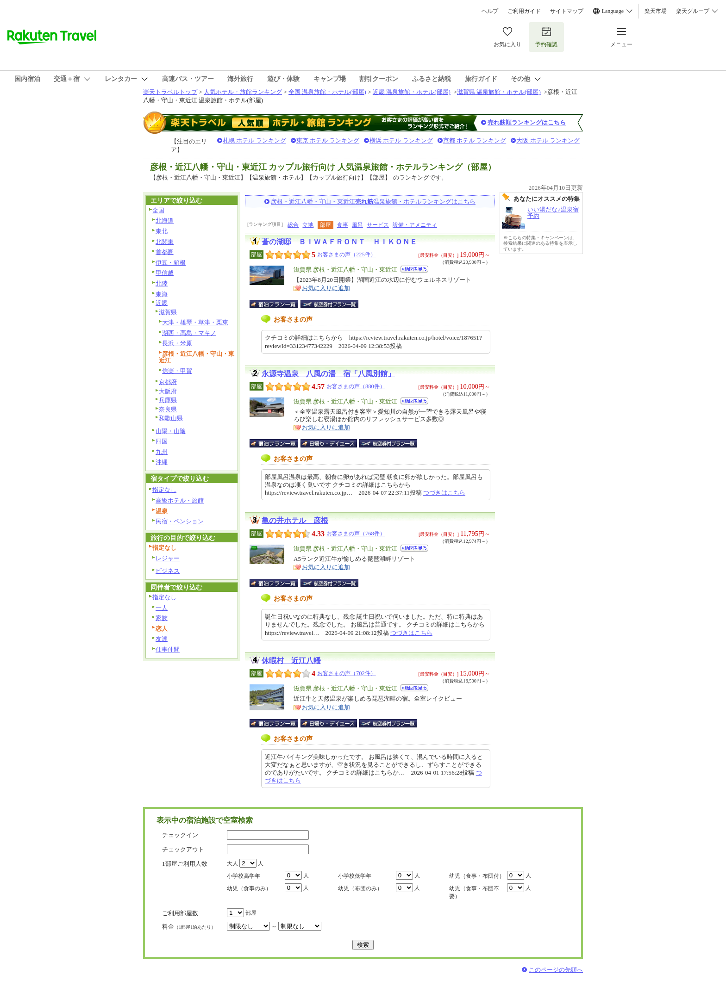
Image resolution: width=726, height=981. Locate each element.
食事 (342, 225)
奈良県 (168, 409)
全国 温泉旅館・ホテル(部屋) (327, 91)
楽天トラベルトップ (170, 91)
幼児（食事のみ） (249, 888)
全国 (158, 210)
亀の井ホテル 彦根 (295, 520)
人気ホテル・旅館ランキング (243, 91)
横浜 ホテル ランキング (401, 140)
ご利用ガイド (524, 11)
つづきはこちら (444, 492)
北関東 (165, 241)
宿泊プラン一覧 (278, 304)
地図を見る (414, 269)
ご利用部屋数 (180, 913)
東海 (162, 294)
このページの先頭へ (556, 969)
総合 (293, 225)
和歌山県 (171, 418)
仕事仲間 (168, 649)
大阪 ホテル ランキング (548, 140)
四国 (162, 441)
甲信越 (165, 272)
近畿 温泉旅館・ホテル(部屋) (412, 91)
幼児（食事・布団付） (477, 876)
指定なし (164, 489)
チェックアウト (183, 849)
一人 (162, 607)
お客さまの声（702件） (346, 673)
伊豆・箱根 (171, 262)
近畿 (162, 302)
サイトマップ (566, 11)
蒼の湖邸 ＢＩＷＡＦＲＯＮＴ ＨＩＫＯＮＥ (339, 242)
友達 (162, 638)
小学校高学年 (243, 876)
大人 (232, 863)
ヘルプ (490, 11)
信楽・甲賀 (177, 370)
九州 (162, 451)
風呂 (357, 225)
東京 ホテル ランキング (328, 140)
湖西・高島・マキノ (189, 332)
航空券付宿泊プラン (329, 304)
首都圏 (165, 251)
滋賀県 (168, 312)
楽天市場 (656, 11)
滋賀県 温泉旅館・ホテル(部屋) (499, 91)
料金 (189, 926)
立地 (307, 225)
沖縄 (162, 462)
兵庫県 (168, 400)
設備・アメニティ (415, 225)
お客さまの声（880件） (355, 386)
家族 (162, 618)
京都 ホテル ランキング (475, 140)
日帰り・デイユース (329, 443)
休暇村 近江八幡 (291, 660)
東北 (162, 231)
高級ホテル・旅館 (180, 500)
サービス (378, 225)
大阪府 (168, 391)
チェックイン (180, 835)
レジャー (168, 558)
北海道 (165, 220)
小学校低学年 (354, 876)
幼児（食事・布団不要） (474, 892)
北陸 (162, 283)
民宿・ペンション (180, 521)
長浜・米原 (177, 343)
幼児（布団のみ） (360, 888)
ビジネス (168, 570)
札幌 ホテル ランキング (254, 140)
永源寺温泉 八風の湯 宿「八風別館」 (328, 374)
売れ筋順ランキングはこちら (527, 122)
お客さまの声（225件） (346, 254)
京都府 (168, 382)
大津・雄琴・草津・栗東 (195, 322)
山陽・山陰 (171, 431)
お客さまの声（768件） (355, 533)
